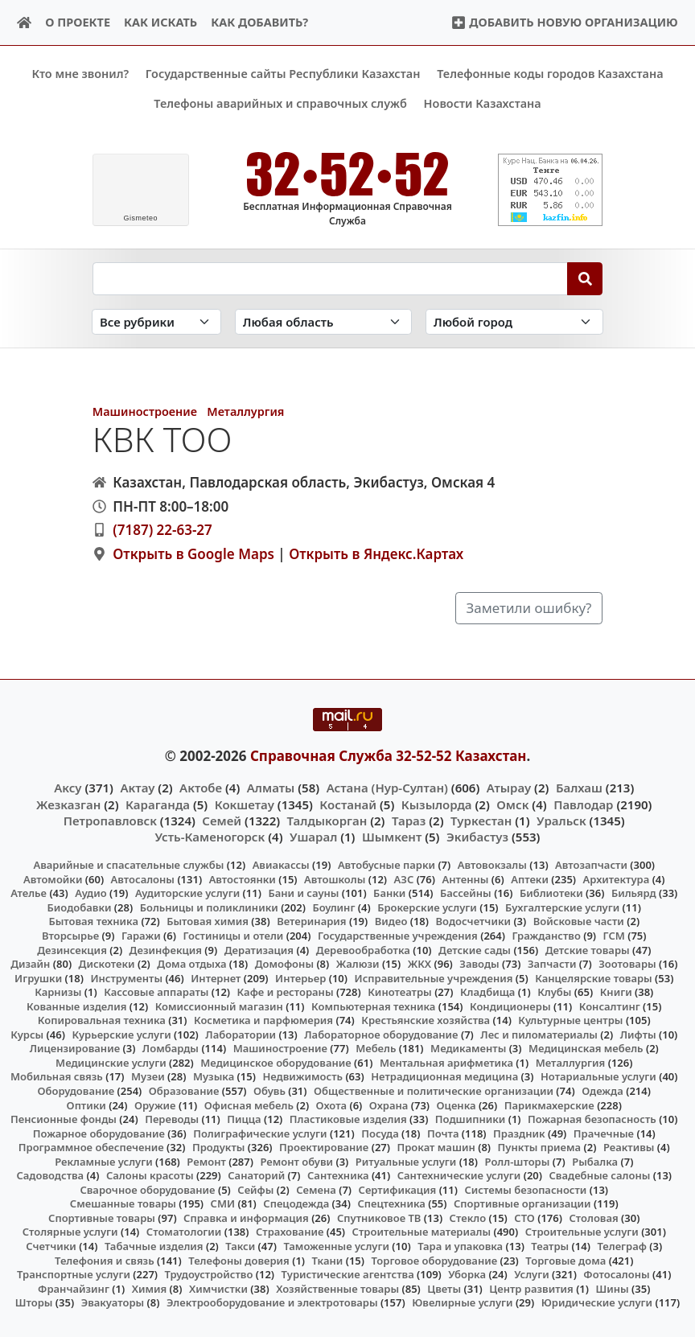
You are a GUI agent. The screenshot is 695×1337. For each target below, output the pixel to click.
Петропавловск (110, 820)
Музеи (148, 1076)
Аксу (67, 788)
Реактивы (629, 1147)
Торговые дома (565, 1260)
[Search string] (330, 278)
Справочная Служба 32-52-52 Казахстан (388, 755)
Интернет (216, 977)
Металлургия (245, 411)
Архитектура (616, 878)
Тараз (409, 820)
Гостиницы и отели (233, 935)
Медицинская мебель (586, 1048)
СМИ (223, 1203)
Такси (240, 1246)
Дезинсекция (72, 949)
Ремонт (206, 1161)
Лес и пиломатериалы (539, 1033)
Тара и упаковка (460, 1246)
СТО (524, 1218)
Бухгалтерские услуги (562, 907)
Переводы (172, 1119)
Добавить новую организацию (564, 22)
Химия (149, 1288)
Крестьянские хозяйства (425, 1020)
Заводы (479, 963)
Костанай (347, 804)
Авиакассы (281, 865)
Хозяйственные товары (337, 1288)
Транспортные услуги (73, 1274)
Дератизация (259, 949)
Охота (331, 1104)
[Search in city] (514, 321)
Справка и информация (246, 1218)
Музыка (213, 1076)
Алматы (271, 788)
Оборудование (76, 1091)
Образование (184, 1091)
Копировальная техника (102, 1020)
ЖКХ (419, 963)
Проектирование (323, 1147)
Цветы (444, 1288)
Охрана (389, 1104)
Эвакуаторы (113, 1302)
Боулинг (333, 907)
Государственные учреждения (398, 935)
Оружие (155, 1104)
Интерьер (300, 977)
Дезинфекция (166, 949)
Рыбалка (595, 1161)
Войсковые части (578, 921)
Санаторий (256, 1175)
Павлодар (583, 804)
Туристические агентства (348, 1274)
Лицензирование (75, 1048)
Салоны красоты (150, 1175)
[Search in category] (156, 321)
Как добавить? (259, 22)
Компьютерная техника (373, 1005)
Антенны (465, 878)
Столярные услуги (70, 1231)
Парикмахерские (549, 1104)
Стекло (468, 1218)
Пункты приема (540, 1147)
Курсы (26, 1033)
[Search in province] (323, 321)
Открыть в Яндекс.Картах (376, 554)
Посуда (380, 1132)
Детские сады (474, 949)
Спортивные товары (101, 1218)
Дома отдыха (191, 963)
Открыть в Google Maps (193, 554)
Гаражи (141, 935)
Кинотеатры (400, 992)
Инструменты (126, 977)
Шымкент (392, 837)
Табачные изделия (154, 1246)
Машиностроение (145, 411)
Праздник (519, 1132)
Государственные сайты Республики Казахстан (283, 73)
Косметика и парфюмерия (263, 1020)
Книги (616, 992)
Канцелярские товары (593, 977)
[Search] (585, 278)
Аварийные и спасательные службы (128, 865)
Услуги (531, 1274)
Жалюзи (358, 963)
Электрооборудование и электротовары (272, 1302)
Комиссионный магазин (219, 1005)
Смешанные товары (123, 1203)
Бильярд (633, 893)
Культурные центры (570, 1020)
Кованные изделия (76, 1005)
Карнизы (58, 992)
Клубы (554, 992)
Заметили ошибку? (529, 608)
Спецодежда (296, 1203)
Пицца (244, 1119)
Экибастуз (477, 837)
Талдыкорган (327, 820)
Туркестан (481, 820)
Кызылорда (436, 804)
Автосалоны (143, 878)
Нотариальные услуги (598, 1076)
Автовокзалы (492, 865)
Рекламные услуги (104, 1161)
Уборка (467, 1274)
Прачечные (604, 1132)
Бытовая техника (93, 921)
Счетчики (51, 1246)
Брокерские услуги (427, 907)
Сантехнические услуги (459, 1175)
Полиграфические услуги (260, 1132)
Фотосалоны (616, 1274)
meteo (140, 218)
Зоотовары (627, 963)
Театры (550, 1246)
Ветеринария (311, 921)
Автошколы (334, 878)
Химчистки (218, 1288)
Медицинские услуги (111, 1062)
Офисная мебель (249, 1104)
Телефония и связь (104, 1260)
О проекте (77, 22)
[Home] (24, 23)
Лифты (638, 1033)
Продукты (218, 1147)
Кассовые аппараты (156, 992)
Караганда (157, 804)
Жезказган (68, 804)
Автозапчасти (591, 865)
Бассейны (465, 893)
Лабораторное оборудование (381, 1033)
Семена (316, 1189)
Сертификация (398, 1189)
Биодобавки (79, 907)
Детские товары (587, 949)
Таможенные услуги (336, 1246)
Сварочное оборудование (147, 1189)
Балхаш (579, 788)
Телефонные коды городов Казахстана (550, 73)
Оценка (456, 1104)
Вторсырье (70, 935)
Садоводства (50, 1175)
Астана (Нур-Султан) (387, 788)
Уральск (561, 820)
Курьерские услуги (121, 1033)
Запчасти (552, 963)
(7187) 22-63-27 (162, 529)
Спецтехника (391, 1203)
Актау (137, 788)
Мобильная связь (56, 1076)
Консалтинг (609, 1005)
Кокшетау (244, 804)
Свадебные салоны (600, 1175)
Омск (512, 804)
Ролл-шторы (517, 1161)
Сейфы (255, 1189)
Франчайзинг (73, 1288)
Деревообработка (363, 949)
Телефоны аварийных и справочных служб (280, 103)
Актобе (200, 788)
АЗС (404, 878)
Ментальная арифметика (446, 1062)
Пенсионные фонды (63, 1119)
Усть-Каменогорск (210, 837)
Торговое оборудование (434, 1260)
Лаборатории (240, 1033)
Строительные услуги (582, 1231)
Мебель (376, 1048)
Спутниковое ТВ (379, 1218)
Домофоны (284, 963)
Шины (612, 1288)
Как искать (160, 22)
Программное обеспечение (91, 1147)
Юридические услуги (596, 1302)
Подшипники (470, 1119)
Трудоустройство (209, 1274)
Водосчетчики (473, 921)
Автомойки (52, 878)
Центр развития (531, 1288)
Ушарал (313, 837)
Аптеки (530, 878)
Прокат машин (436, 1147)
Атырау (509, 788)
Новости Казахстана (482, 103)
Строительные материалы (421, 1231)
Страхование (289, 1231)
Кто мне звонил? (80, 73)
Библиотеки (551, 893)
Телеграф (622, 1246)
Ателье (28, 893)
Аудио (91, 893)
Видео (391, 921)
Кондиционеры (510, 1005)
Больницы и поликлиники (209, 907)
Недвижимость (302, 1076)
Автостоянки (242, 878)
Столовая (593, 1218)
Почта (443, 1132)
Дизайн (30, 963)
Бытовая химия (208, 921)
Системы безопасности (525, 1189)
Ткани (327, 1260)
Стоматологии (184, 1231)
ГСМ (614, 935)
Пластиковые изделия (348, 1119)
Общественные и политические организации (433, 1091)
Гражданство (546, 935)
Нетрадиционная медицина (444, 1076)
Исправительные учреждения (434, 977)
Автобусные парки (386, 865)
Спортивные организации (522, 1203)
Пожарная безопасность (592, 1119)
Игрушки (38, 977)
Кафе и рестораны (285, 992)
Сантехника (338, 1175)
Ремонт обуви (296, 1161)
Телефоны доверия (239, 1260)
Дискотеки (107, 963)
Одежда (602, 1091)
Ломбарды (170, 1048)
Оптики (86, 1104)
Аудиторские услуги (187, 893)
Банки (389, 893)
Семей (221, 820)
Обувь (269, 1091)
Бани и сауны (303, 893)
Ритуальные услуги (406, 1161)
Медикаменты (468, 1048)
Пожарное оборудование (99, 1132)
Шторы (34, 1302)
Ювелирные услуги (462, 1302)
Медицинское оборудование (275, 1062)
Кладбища (487, 992)
